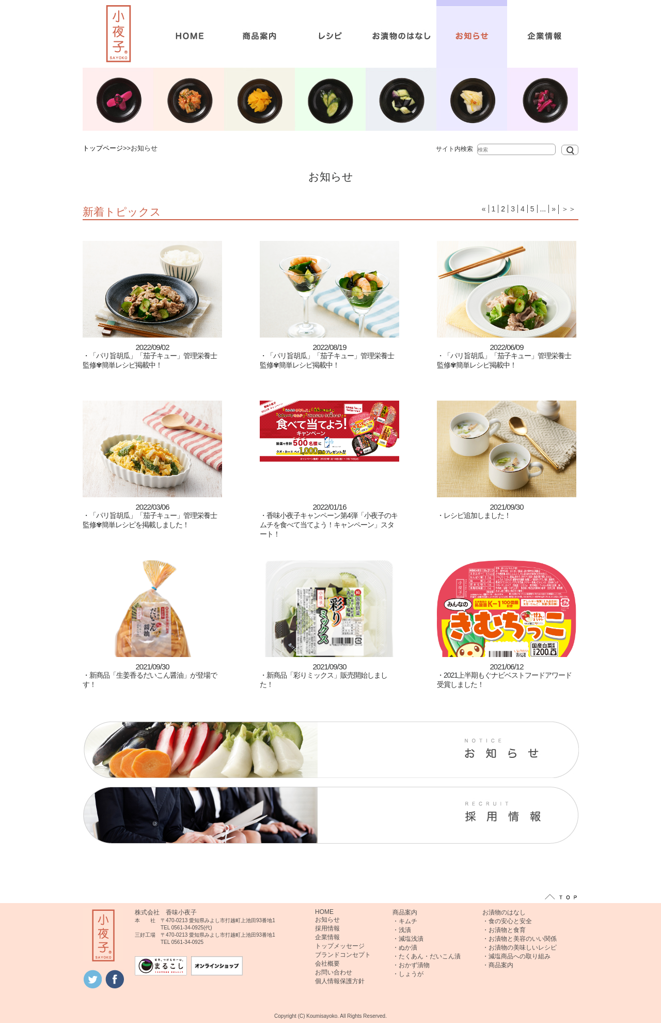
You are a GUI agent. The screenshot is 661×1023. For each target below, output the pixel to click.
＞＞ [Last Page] (568, 209)
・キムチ (404, 921)
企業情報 (327, 937)
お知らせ (327, 919)
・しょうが (407, 974)
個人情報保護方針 (340, 981)
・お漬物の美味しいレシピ (519, 947)
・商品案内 (497, 965)
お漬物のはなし (504, 912)
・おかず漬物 (411, 965)
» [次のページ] (554, 209)
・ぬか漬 (404, 947)
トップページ (103, 148)
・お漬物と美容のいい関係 (519, 938)
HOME (324, 911)
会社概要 (327, 963)
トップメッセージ (340, 946)
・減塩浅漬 (407, 938)
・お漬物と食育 (504, 930)
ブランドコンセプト (343, 954)
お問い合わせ (333, 972)
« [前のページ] (484, 209)
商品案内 (404, 912)
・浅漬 (401, 930)
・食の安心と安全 (507, 921)
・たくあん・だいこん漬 (426, 956)
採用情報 (327, 928)
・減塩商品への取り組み (516, 956)
